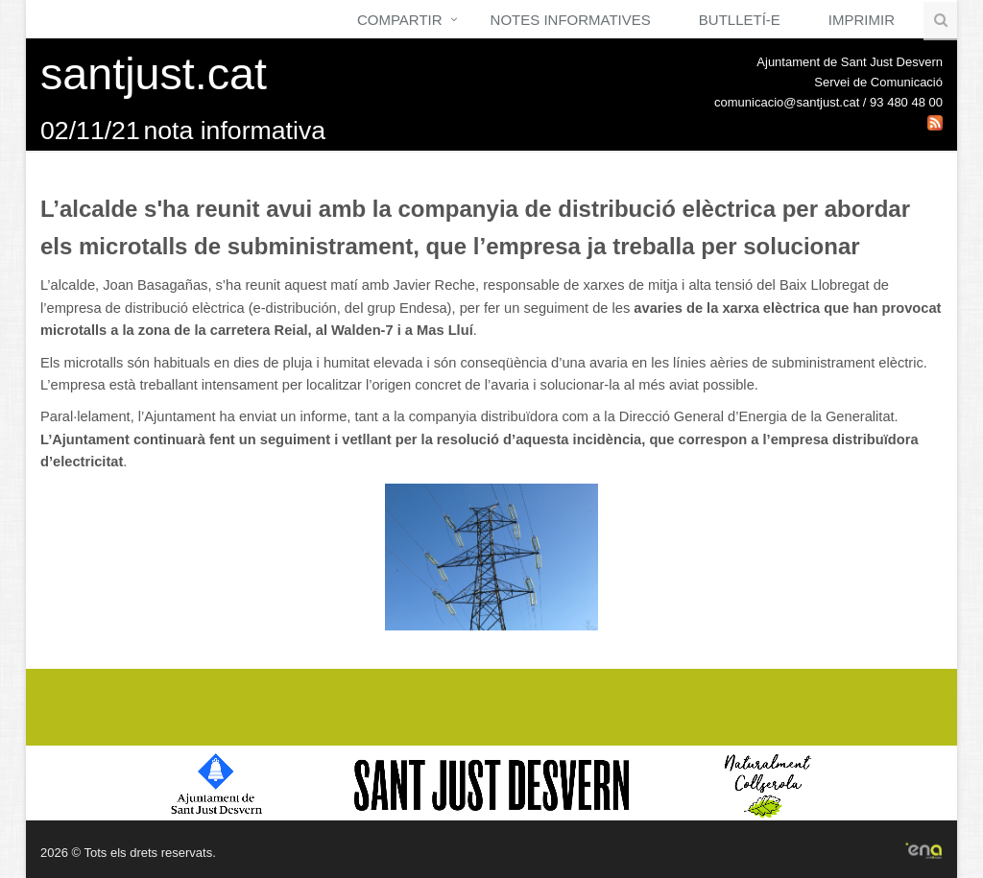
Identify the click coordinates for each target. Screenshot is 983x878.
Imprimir (861, 20)
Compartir (400, 20)
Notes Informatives (571, 20)
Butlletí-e (739, 20)
